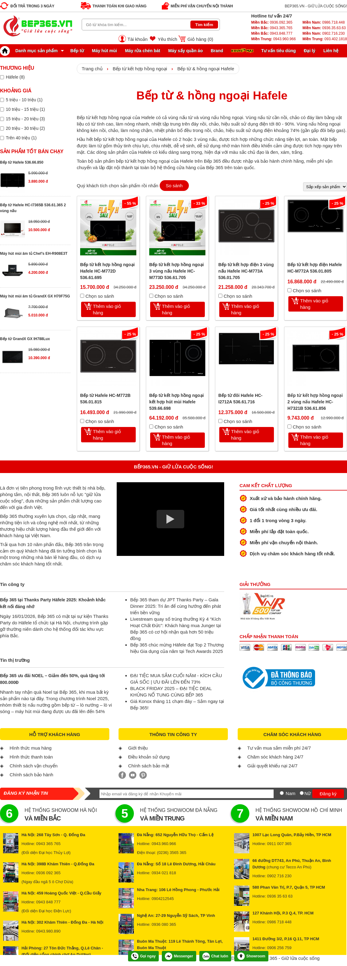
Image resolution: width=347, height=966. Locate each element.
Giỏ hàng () (200, 39)
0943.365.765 (271, 28)
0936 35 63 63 (280, 896)
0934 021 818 (164, 873)
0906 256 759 (279, 947)
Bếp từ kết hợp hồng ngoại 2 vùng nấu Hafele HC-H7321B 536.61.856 (315, 402)
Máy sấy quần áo (185, 50)
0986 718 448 (279, 922)
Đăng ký (328, 793)
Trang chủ (92, 68)
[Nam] (282, 793)
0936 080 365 (164, 924)
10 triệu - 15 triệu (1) (25, 109)
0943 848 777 (48, 902)
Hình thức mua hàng (31, 748)
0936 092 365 (48, 873)
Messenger (179, 956)
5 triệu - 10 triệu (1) (24, 99)
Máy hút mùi (104, 50)
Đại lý (309, 50)
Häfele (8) (15, 77)
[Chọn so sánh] (82, 296)
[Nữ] (302, 793)
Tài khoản (137, 39)
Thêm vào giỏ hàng (107, 309)
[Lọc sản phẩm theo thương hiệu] (2, 77)
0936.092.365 (271, 22)
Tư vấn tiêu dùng (278, 50)
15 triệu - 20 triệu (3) (25, 118)
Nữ (307, 793)
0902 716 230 (279, 876)
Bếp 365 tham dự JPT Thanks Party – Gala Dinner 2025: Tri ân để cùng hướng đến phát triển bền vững (175, 606)
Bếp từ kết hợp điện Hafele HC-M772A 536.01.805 (314, 268)
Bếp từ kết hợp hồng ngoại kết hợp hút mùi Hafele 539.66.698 (176, 402)
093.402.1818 (324, 39)
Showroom (251, 956)
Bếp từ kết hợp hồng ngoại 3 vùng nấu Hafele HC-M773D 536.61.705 (176, 271)
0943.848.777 (271, 33)
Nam (290, 793)
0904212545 (163, 898)
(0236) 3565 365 (171, 852)
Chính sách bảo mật (148, 765)
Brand (217, 50)
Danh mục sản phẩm (30, 50)
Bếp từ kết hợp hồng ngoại (140, 68)
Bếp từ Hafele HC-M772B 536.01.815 (105, 398)
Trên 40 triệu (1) (21, 137)
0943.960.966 (273, 39)
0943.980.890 (48, 931)
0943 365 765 (48, 843)
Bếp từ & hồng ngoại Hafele (205, 68)
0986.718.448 (323, 22)
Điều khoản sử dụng (149, 756)
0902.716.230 (323, 33)
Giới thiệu (138, 748)
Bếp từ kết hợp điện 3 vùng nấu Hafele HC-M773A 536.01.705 (246, 271)
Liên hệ (330, 50)
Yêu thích (167, 39)
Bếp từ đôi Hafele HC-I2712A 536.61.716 (240, 398)
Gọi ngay (143, 956)
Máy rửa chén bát (142, 50)
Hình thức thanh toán (31, 756)
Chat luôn (215, 956)
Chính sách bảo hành (31, 774)
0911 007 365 (279, 843)
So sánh (174, 185)
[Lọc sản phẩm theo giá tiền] (2, 100)
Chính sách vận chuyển (33, 765)
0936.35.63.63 (324, 28)
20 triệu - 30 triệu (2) (25, 128)
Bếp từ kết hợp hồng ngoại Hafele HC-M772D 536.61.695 (107, 271)
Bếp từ (77, 50)
